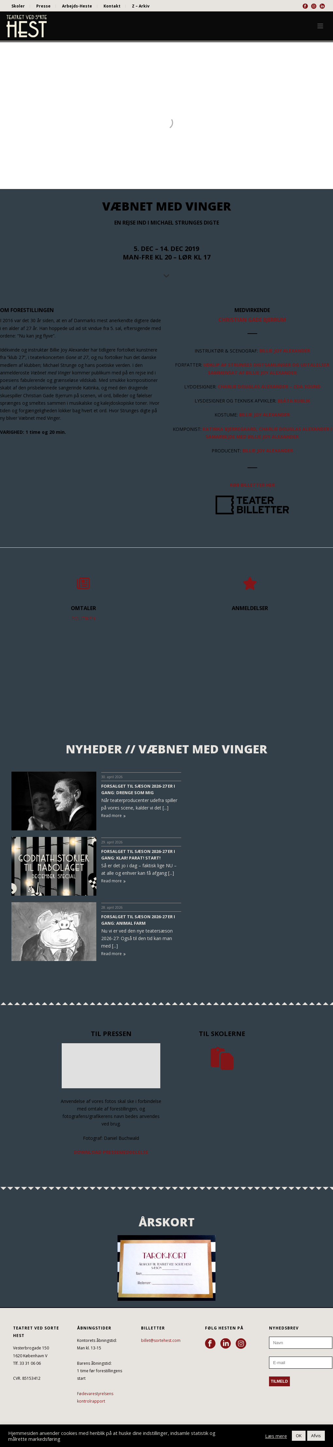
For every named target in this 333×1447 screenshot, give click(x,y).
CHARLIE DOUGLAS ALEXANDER (253, 387)
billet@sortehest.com (161, 1340)
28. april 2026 (112, 907)
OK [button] (299, 1436)
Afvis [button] (316, 1436)
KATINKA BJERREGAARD (229, 429)
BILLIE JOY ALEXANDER (271, 373)
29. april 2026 (112, 842)
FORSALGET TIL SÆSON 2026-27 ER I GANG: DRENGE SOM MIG (138, 789)
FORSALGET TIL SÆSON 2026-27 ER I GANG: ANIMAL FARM (138, 920)
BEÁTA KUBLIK (294, 401)
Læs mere (276, 1436)
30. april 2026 (112, 777)
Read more (113, 815)
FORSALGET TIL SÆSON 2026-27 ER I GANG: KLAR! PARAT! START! (138, 854)
